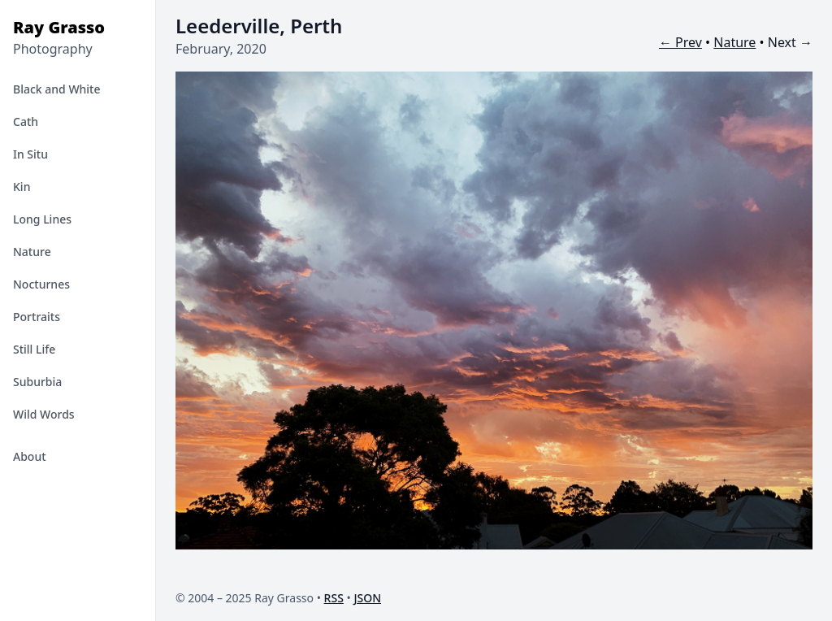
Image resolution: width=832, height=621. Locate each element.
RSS (334, 598)
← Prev (680, 42)
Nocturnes (41, 284)
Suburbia (37, 381)
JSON (367, 598)
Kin (21, 186)
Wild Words (44, 414)
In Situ (30, 154)
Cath (25, 121)
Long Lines (42, 219)
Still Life (34, 349)
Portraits (36, 316)
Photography (53, 49)
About (29, 456)
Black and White (57, 89)
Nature (32, 251)
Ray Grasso (59, 27)
